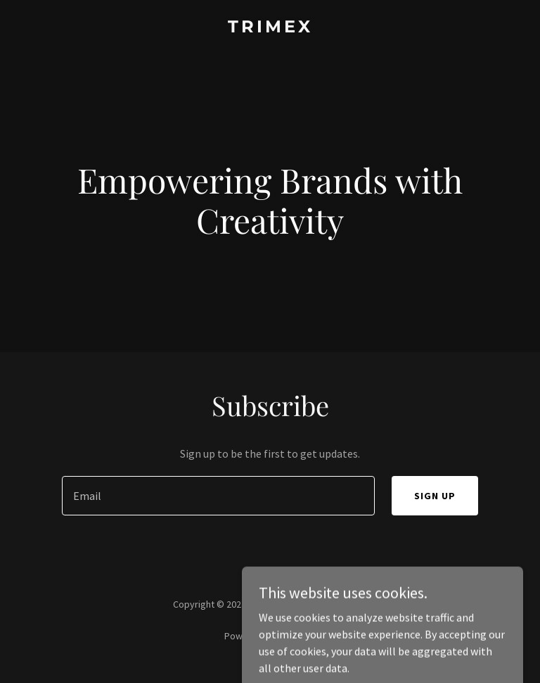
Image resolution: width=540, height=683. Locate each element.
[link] (270, 28)
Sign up (435, 495)
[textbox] (218, 495)
